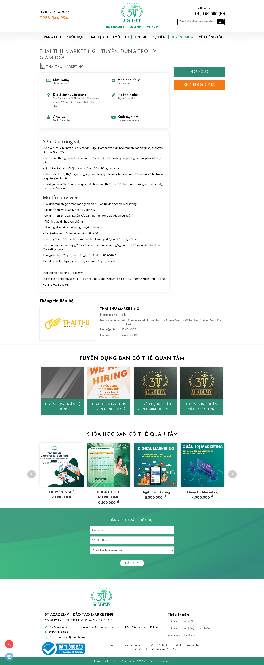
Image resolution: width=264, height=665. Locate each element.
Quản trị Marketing (202, 492)
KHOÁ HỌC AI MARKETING (109, 495)
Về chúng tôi (210, 37)
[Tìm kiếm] (201, 21)
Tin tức (140, 37)
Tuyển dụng (182, 37)
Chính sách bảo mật (180, 621)
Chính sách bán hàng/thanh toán (189, 628)
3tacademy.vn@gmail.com (67, 637)
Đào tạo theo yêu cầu (109, 37)
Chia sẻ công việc (199, 84)
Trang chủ (51, 37)
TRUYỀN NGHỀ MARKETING (62, 495)
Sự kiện (159, 37)
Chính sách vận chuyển (182, 635)
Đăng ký (132, 563)
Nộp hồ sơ (199, 71)
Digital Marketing (155, 492)
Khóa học (75, 37)
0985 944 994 (53, 18)
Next (232, 474)
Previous (31, 474)
